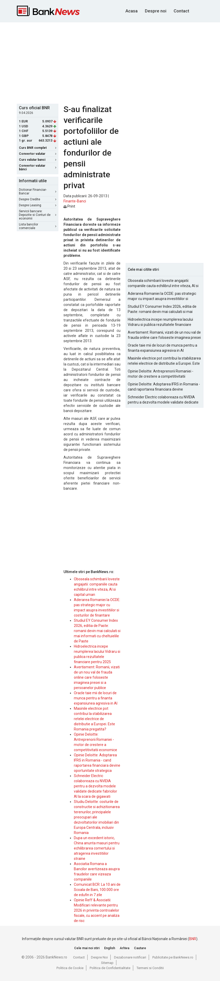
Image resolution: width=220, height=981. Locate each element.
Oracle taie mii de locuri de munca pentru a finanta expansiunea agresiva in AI (95, 698)
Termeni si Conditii (150, 968)
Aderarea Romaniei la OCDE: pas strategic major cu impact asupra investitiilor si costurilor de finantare (162, 296)
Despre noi (155, 10)
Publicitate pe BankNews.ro (172, 957)
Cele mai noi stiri (87, 948)
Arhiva (124, 948)
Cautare (140, 948)
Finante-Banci (74, 201)
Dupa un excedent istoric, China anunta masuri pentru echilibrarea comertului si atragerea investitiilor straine (96, 848)
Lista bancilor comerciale (37, 226)
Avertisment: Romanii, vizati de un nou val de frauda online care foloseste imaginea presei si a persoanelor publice (97, 677)
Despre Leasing (37, 205)
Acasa (131, 10)
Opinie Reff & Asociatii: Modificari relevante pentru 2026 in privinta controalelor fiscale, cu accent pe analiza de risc (96, 910)
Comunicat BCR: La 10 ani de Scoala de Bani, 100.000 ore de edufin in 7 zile (97, 889)
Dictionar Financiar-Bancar (37, 191)
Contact (181, 10)
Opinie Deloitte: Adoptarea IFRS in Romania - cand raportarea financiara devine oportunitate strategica (164, 387)
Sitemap (107, 963)
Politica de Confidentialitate (110, 968)
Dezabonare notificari (130, 957)
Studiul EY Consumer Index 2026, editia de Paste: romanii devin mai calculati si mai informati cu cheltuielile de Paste (97, 630)
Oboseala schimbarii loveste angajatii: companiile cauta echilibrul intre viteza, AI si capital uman (163, 283)
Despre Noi (99, 957)
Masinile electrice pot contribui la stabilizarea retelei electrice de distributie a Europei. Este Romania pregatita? (94, 718)
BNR (192, 939)
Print (69, 206)
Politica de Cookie (69, 968)
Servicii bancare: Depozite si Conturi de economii (37, 214)
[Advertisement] (118, 62)
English (109, 948)
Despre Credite (37, 199)
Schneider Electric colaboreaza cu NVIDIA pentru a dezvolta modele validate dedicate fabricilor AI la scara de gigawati (95, 786)
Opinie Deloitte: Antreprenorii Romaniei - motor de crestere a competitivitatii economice (160, 374)
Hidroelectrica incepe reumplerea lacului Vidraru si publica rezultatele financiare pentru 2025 (160, 322)
